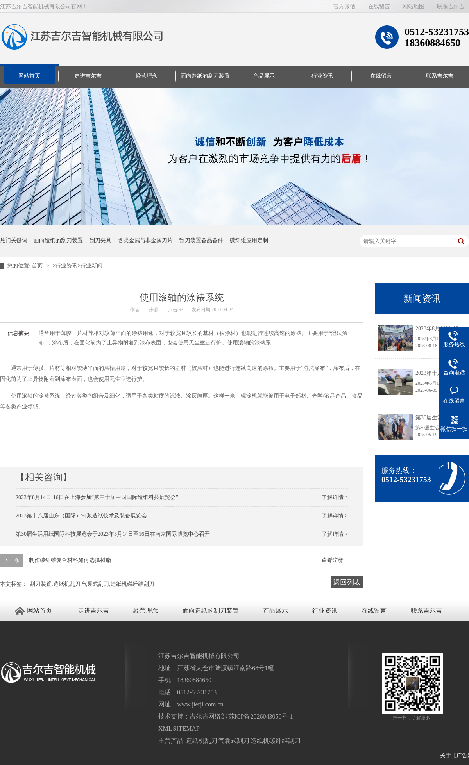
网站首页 (29, 76)
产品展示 (264, 76)
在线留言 (379, 6)
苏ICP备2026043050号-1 (260, 716)
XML (165, 728)
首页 (38, 266)
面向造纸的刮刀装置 (205, 76)
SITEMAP (186, 728)
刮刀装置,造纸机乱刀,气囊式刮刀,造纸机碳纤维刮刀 (92, 584)
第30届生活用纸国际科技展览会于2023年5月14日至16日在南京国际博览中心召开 (113, 534)
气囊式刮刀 (233, 740)
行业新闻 (91, 266)
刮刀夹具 (100, 240)
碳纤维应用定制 (249, 240)
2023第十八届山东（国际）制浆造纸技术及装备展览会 (81, 516)
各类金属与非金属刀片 (145, 240)
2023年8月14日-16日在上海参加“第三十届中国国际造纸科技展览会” (97, 497)
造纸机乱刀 (201, 740)
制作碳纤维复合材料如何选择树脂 (70, 560)
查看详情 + (334, 560)
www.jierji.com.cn (200, 704)
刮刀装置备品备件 (201, 240)
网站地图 (413, 6)
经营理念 (147, 76)
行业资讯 (322, 76)
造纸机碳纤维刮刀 (276, 740)
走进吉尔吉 (88, 76)
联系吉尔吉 (450, 6)
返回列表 (347, 582)
